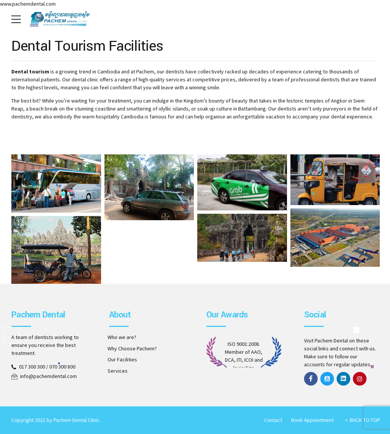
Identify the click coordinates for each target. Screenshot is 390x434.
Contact (273, 420)
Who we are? (122, 337)
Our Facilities (122, 359)
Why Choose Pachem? (132, 348)
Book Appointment (312, 420)
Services (118, 370)
